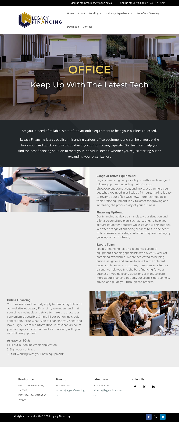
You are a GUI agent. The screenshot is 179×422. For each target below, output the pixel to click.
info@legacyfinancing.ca (98, 3)
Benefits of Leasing (148, 13)
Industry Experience (117, 13)
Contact (87, 26)
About (81, 13)
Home (70, 13)
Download (73, 26)
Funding (94, 13)
